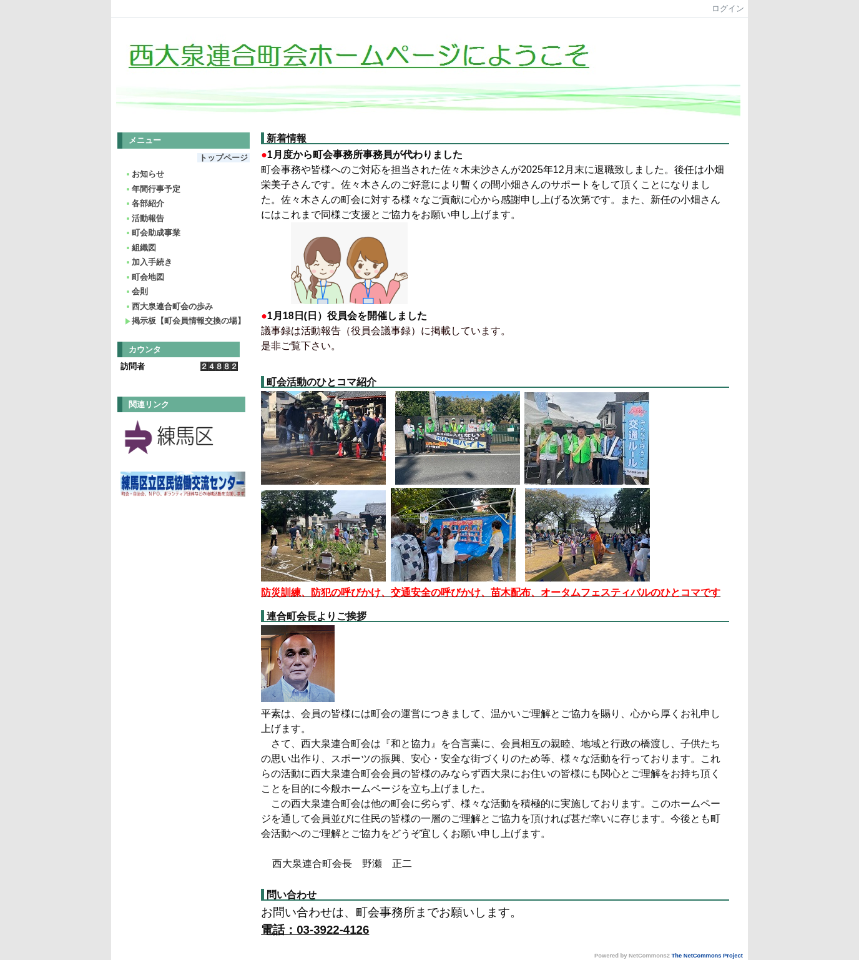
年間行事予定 (152, 189)
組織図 (140, 247)
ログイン (728, 8)
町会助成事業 (152, 232)
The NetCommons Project (707, 956)
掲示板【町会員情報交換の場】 (185, 320)
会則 (136, 291)
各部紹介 (144, 203)
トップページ (223, 157)
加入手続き (148, 262)
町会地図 (144, 277)
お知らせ (144, 174)
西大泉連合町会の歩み (169, 306)
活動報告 (144, 218)
